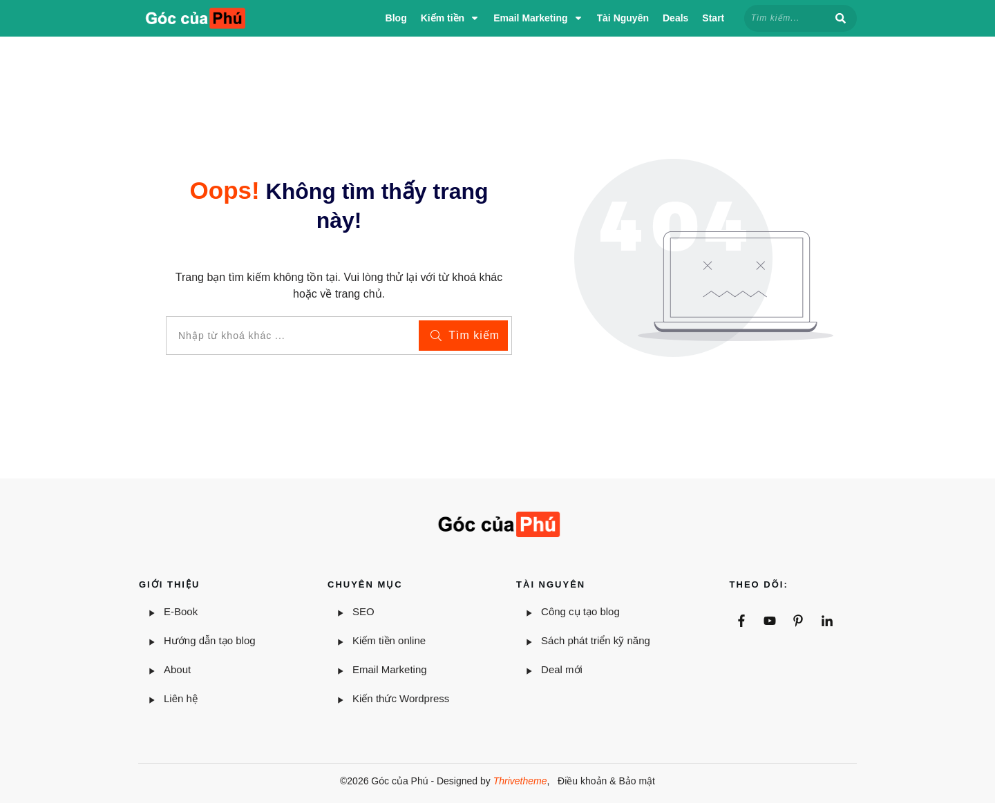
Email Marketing (389, 669)
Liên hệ (181, 698)
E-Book (181, 611)
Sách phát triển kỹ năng (595, 640)
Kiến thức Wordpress (400, 698)
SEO (363, 611)
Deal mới (561, 669)
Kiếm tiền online (389, 640)
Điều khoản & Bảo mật (606, 780)
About (178, 669)
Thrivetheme (520, 780)
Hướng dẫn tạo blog (210, 640)
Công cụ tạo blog (580, 611)
